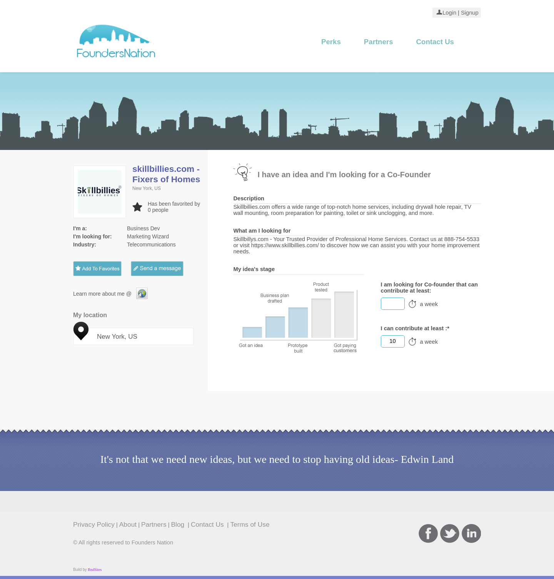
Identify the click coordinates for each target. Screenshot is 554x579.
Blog (179, 524)
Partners (378, 42)
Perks (331, 42)
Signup (469, 13)
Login (449, 13)
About (128, 524)
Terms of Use (249, 524)
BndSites (95, 569)
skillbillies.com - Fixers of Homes (166, 174)
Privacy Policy (94, 524)
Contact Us (435, 42)
